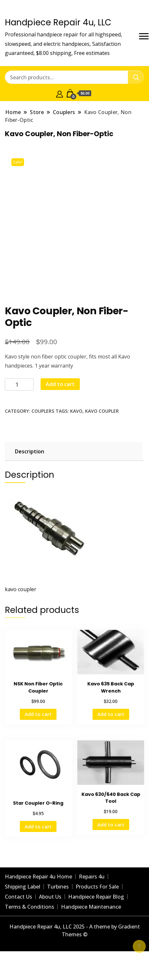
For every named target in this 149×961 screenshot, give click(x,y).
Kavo (76, 411)
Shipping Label (22, 886)
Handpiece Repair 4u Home (38, 876)
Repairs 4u (92, 876)
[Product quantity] (19, 384)
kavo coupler (102, 411)
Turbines (58, 886)
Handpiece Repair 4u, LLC (58, 22)
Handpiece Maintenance (91, 906)
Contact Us (18, 896)
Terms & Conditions (29, 906)
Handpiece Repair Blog (96, 896)
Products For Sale (97, 886)
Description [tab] (29, 451)
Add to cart (60, 384)
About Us (50, 896)
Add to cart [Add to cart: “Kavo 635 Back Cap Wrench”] (110, 714)
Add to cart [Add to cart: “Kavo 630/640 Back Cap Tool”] (110, 824)
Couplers (42, 411)
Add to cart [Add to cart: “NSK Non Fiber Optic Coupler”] (38, 714)
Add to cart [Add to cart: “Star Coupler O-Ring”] (38, 826)
